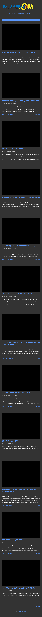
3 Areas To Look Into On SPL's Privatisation (18, 294)
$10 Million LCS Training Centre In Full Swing (19, 588)
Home (3, 13)
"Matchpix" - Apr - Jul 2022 (12, 540)
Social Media (21, 13)
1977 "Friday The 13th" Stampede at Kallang (18, 245)
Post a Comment (10, 66)
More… (28, 13)
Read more (37, 66)
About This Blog (11, 13)
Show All (37, 20)
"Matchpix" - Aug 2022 (10, 441)
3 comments (9, 505)
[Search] (36, 2)
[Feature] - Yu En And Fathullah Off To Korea (18, 52)
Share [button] (3, 66)
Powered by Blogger (21, 611)
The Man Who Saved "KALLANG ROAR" (16, 393)
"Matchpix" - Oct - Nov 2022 (12, 149)
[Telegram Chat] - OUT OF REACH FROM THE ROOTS (21, 197)
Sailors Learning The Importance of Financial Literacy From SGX (19, 490)
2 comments (9, 211)
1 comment (8, 307)
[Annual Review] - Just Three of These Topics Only (20, 100)
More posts (37, 606)
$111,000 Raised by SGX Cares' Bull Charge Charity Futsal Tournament (21, 343)
